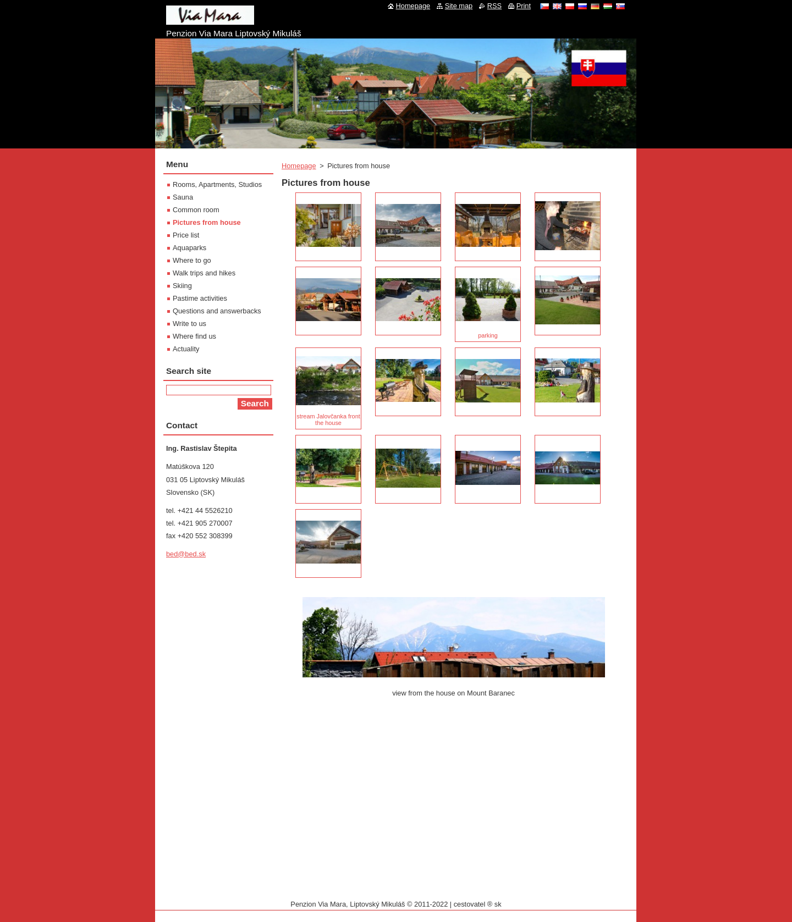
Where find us (194, 336)
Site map (459, 6)
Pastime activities (200, 298)
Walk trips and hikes (204, 273)
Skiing (182, 285)
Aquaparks (189, 248)
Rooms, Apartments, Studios (217, 184)
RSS (494, 6)
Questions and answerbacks (217, 311)
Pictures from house (207, 222)
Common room (196, 210)
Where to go (192, 260)
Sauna (183, 197)
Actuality (186, 349)
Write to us (189, 323)
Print (523, 6)
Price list (186, 235)
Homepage (299, 166)
